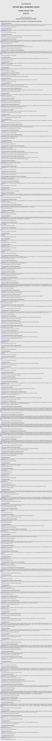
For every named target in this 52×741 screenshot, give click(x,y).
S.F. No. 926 (3, 393)
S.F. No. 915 (3, 336)
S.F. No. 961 (3, 597)
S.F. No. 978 (3, 691)
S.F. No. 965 (3, 618)
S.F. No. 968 (3, 635)
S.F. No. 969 (3, 639)
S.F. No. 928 (3, 402)
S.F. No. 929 (3, 407)
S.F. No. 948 (3, 525)
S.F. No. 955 (3, 563)
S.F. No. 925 (3, 388)
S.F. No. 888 (3, 188)
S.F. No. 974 (3, 668)
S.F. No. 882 (3, 157)
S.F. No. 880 (3, 147)
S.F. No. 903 (3, 273)
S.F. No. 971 (3, 652)
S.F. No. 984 (3, 726)
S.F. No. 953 (3, 552)
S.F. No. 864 (3, 63)
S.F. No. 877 (3, 131)
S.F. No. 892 (3, 211)
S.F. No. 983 (3, 722)
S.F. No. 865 (3, 68)
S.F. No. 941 (3, 486)
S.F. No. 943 (3, 497)
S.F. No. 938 (3, 469)
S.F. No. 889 (3, 194)
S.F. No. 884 (3, 167)
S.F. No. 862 (3, 51)
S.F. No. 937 (3, 464)
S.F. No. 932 (3, 432)
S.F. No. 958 (3, 581)
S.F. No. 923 (3, 378)
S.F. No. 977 (3, 685)
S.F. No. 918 (3, 352)
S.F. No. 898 (3, 245)
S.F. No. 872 (3, 105)
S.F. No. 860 (3, 40)
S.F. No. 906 (3, 291)
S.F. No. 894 (3, 223)
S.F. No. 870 (3, 94)
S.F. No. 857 (3, 24)
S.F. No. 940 (3, 480)
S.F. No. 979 (3, 698)
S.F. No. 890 (3, 200)
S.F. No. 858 (3, 30)
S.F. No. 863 (3, 58)
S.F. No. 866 (3, 74)
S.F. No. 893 (3, 217)
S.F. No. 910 (3, 311)
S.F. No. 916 (3, 341)
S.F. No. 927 (3, 397)
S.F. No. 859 (3, 35)
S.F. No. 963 (3, 607)
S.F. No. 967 (3, 629)
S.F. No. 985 (3, 732)
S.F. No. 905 (3, 284)
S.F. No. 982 (3, 716)
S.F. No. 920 (3, 363)
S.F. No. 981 (3, 711)
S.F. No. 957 (3, 576)
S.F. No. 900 (3, 256)
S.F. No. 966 (3, 623)
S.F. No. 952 (3, 546)
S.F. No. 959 (3, 586)
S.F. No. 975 (3, 675)
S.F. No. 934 (3, 448)
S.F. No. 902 (3, 267)
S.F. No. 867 (3, 79)
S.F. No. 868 (3, 84)
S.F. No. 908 (3, 300)
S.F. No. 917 (3, 346)
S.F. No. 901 (3, 262)
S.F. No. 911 (3, 317)
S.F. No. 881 (3, 152)
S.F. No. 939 (3, 475)
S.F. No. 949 (3, 530)
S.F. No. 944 (3, 504)
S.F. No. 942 (3, 490)
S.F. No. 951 (3, 541)
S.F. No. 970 (3, 645)
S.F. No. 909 (3, 306)
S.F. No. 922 (3, 373)
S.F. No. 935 (3, 453)
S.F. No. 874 (3, 115)
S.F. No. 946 (3, 515)
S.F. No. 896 (3, 234)
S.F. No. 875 (3, 120)
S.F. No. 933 (3, 440)
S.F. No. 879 (3, 141)
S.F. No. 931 (3, 424)
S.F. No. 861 (3, 46)
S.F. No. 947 (3, 520)
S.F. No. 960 (3, 591)
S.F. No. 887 (3, 183)
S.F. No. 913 (3, 326)
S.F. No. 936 (3, 458)
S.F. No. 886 (3, 177)
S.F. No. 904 (3, 278)
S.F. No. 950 (3, 535)
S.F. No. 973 (3, 662)
